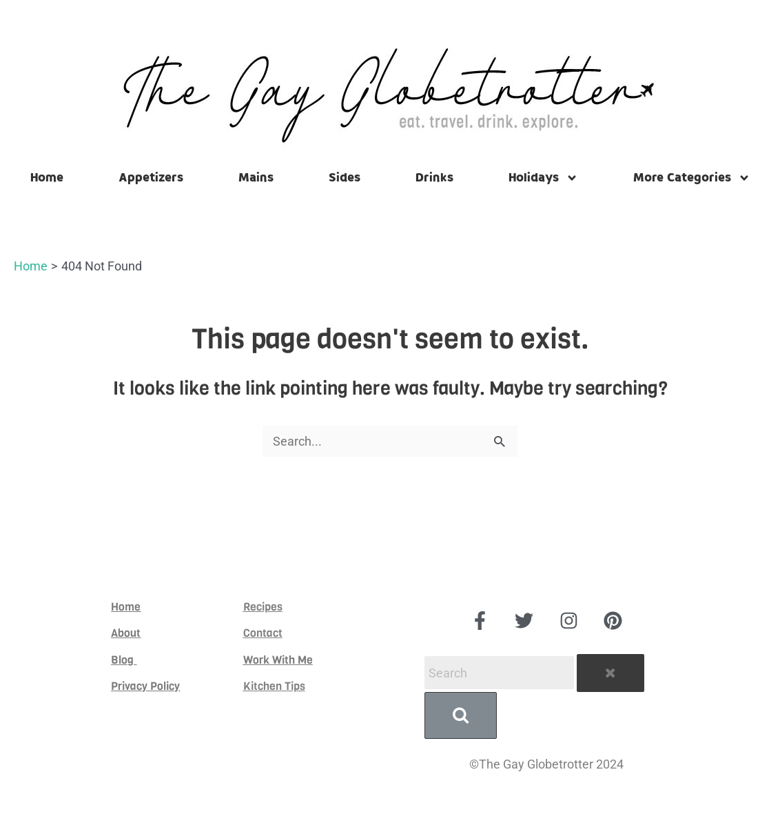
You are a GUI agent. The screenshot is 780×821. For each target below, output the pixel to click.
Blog (123, 657)
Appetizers (151, 177)
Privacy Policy (145, 684)
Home (46, 177)
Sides (344, 177)
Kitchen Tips (274, 684)
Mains (256, 177)
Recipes (263, 604)
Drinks (434, 177)
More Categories (691, 178)
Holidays (543, 178)
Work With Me (278, 657)
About (126, 631)
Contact (263, 631)
